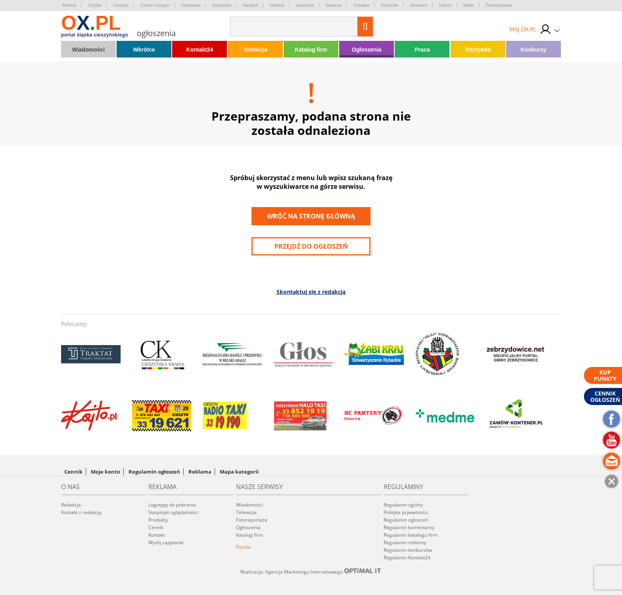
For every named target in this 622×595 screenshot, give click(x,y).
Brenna (69, 5)
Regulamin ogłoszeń (154, 471)
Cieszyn (121, 5)
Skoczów (389, 5)
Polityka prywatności (406, 512)
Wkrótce (144, 49)
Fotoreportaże (251, 519)
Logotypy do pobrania (172, 504)
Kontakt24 (199, 49)
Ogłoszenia (367, 49)
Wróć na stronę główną (311, 216)
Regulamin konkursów (408, 550)
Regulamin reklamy (405, 542)
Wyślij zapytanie (166, 542)
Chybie (94, 5)
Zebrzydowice (499, 5)
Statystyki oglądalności (173, 512)
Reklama (199, 471)
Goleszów (221, 5)
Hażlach (251, 5)
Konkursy (534, 49)
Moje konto (105, 471)
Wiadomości (88, 49)
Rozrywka (478, 49)
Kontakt (156, 535)
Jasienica (305, 5)
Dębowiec (190, 5)
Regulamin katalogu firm (411, 535)
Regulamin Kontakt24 (407, 557)
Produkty (158, 519)
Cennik (73, 471)
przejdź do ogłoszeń (311, 246)
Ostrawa (361, 5)
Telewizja (255, 49)
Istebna (277, 5)
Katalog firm (311, 49)
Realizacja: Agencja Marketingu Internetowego (311, 571)
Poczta (243, 546)
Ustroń (445, 5)
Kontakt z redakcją (81, 512)
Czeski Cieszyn (155, 5)
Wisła (468, 5)
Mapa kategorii (239, 471)
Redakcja (71, 504)
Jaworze (333, 5)
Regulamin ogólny (403, 504)
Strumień (418, 5)
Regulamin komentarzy (409, 527)
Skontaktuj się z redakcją (311, 292)
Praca (422, 49)
